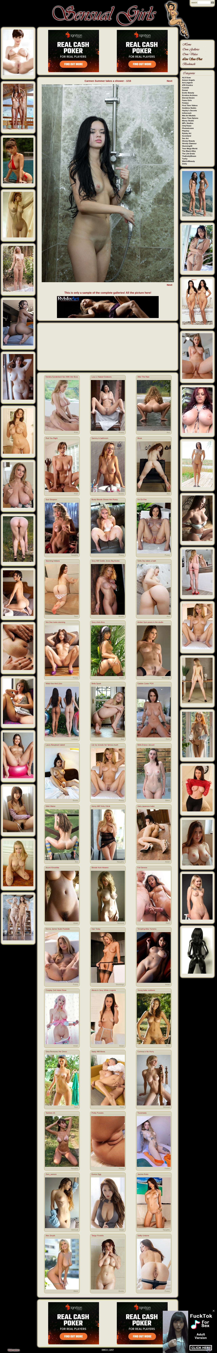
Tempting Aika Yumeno (146, 929)
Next (169, 80)
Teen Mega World (189, 149)
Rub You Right (51, 438)
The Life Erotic (188, 154)
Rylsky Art (186, 133)
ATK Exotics (187, 85)
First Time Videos (190, 105)
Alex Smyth (50, 1236)
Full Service (142, 868)
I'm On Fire (142, 499)
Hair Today (96, 929)
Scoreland (186, 136)
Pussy (121, 432)
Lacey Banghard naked (55, 745)
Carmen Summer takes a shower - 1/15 (108, 80)
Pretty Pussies (97, 1113)
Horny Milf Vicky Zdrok (101, 806)
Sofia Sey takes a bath (146, 561)
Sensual (120, 923)
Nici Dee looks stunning (55, 622)
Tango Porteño (98, 1236)
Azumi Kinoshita (52, 868)
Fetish (167, 1168)
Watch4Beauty (188, 161)
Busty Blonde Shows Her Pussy (105, 499)
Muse (139, 438)
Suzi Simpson (51, 499)
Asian (121, 678)
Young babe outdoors (146, 990)
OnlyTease (186, 126)
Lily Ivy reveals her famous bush (105, 745)
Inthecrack (186, 113)
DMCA (105, 1350)
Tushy (185, 159)
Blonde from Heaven (100, 868)
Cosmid (185, 88)
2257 (111, 1350)
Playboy (185, 131)
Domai (185, 90)
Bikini (167, 800)
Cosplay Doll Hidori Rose (56, 990)
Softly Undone (143, 1236)
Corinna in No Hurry (145, 1052)
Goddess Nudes (189, 108)
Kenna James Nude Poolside (58, 929)
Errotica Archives (190, 95)
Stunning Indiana (53, 561)
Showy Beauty (188, 141)
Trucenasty (142, 1113)
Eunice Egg (96, 1174)
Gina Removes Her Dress (56, 1052)
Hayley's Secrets (189, 110)
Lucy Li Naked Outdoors (102, 377)
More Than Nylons (190, 118)
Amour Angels (188, 80)
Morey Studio (188, 121)
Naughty (74, 555)
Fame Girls (187, 100)
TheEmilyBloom (189, 156)
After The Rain (143, 377)
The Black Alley (189, 151)
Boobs (121, 494)
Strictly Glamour (189, 143)
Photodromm (188, 128)
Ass (168, 432)
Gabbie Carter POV (145, 683)
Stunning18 (187, 146)
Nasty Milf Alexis (98, 1052)
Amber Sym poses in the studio (150, 622)
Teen (76, 616)
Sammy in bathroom (100, 438)
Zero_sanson (51, 1174)
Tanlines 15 (50, 1113)
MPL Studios (187, 123)
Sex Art (185, 138)
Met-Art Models (188, 116)
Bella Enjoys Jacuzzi (145, 745)
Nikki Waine (50, 806)
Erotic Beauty (188, 93)
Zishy (184, 164)
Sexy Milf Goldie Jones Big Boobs (106, 561)
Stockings (166, 678)
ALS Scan (186, 78)
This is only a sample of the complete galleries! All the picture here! (107, 292)
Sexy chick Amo (98, 622)
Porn (76, 432)
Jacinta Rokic (143, 1174)
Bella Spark (96, 683)
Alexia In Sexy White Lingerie (104, 990)
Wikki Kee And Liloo (54, 683)
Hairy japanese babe (146, 806)
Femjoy (185, 103)
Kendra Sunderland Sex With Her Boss (62, 377)
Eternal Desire (188, 98)
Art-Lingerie (187, 83)
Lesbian (75, 739)
